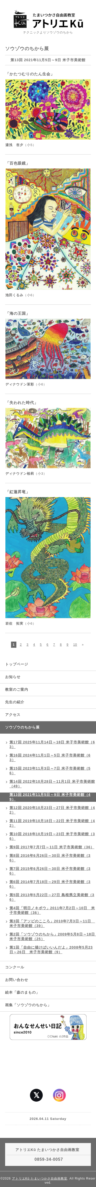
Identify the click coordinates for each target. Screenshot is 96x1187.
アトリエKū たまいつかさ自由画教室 (39, 1178)
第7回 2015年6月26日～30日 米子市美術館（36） (49, 871)
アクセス (12, 715)
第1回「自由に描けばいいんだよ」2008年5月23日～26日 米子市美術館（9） (51, 949)
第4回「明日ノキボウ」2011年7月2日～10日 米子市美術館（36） (52, 910)
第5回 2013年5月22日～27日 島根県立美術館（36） (51, 897)
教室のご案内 (16, 689)
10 (75, 644)
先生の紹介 (14, 702)
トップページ (16, 664)
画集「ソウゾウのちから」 (30, 1005)
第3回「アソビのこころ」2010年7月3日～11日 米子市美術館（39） (52, 923)
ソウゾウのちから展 (22, 727)
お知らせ (12, 677)
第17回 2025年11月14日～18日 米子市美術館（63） (52, 744)
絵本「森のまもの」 (22, 992)
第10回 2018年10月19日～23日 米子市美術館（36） (52, 836)
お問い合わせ (16, 980)
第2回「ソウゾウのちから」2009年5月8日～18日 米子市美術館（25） (52, 936)
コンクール (14, 967)
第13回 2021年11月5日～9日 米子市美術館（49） (49, 797)
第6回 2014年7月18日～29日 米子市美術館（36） (49, 884)
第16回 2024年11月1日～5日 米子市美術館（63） (49, 757)
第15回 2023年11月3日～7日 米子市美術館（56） (49, 770)
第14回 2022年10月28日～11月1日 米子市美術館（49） (52, 783)
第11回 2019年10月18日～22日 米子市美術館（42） (52, 823)
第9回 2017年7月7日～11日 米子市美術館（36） (51, 847)
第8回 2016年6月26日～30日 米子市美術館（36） (49, 857)
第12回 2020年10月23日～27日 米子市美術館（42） (52, 810)
